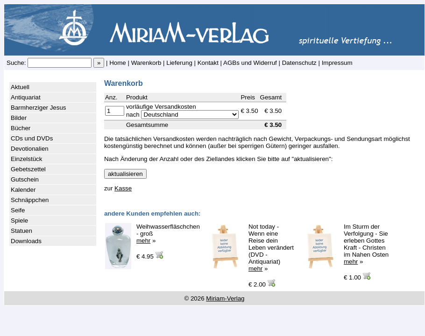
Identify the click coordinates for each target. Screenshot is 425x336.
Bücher (20, 128)
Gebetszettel (28, 169)
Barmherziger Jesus (38, 107)
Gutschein (25, 179)
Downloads (26, 241)
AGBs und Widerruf (250, 62)
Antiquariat (26, 97)
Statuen (21, 230)
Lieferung (179, 62)
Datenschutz (299, 62)
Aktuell (20, 87)
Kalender (23, 189)
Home (117, 62)
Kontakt (208, 62)
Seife (18, 210)
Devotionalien (30, 148)
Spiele (19, 220)
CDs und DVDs (32, 138)
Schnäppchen (30, 199)
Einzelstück (26, 158)
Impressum (337, 62)
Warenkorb (146, 62)
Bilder (19, 117)
